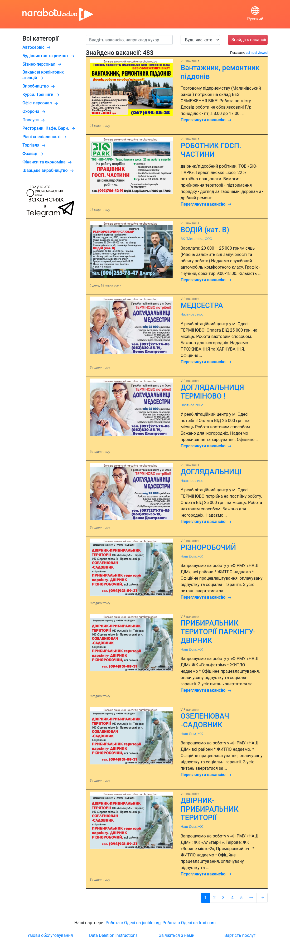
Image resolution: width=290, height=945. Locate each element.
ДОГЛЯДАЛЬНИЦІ (211, 472)
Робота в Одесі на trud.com (189, 922)
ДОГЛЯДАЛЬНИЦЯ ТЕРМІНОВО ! (212, 391)
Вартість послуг (239, 935)
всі (248, 53)
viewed (263, 53)
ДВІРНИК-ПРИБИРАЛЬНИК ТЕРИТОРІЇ (210, 809)
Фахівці (33, 153)
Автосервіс (37, 47)
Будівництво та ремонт (49, 55)
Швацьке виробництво (48, 170)
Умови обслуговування (50, 935)
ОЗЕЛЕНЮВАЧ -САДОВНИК (205, 720)
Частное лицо (192, 314)
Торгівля (34, 145)
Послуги (34, 119)
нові (254, 53)
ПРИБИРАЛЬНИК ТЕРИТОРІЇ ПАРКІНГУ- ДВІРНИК (218, 632)
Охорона (34, 111)
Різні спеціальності (45, 136)
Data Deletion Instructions (113, 935)
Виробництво (39, 86)
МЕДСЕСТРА (202, 305)
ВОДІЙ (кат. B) (205, 230)
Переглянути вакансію (207, 120)
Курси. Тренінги (41, 94)
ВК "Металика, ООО (196, 238)
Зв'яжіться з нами (177, 935)
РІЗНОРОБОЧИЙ (208, 547)
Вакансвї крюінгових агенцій (43, 75)
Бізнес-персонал (42, 64)
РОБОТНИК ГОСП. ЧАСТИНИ (211, 150)
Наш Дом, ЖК (192, 556)
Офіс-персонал (40, 102)
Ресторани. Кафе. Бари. (49, 128)
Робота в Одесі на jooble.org (133, 922)
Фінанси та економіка (47, 161)
